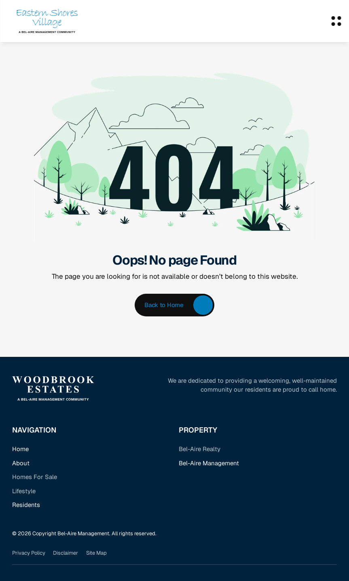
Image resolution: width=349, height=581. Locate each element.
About (21, 463)
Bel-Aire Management (209, 463)
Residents (26, 505)
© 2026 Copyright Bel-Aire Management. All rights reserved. (84, 533)
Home (20, 449)
